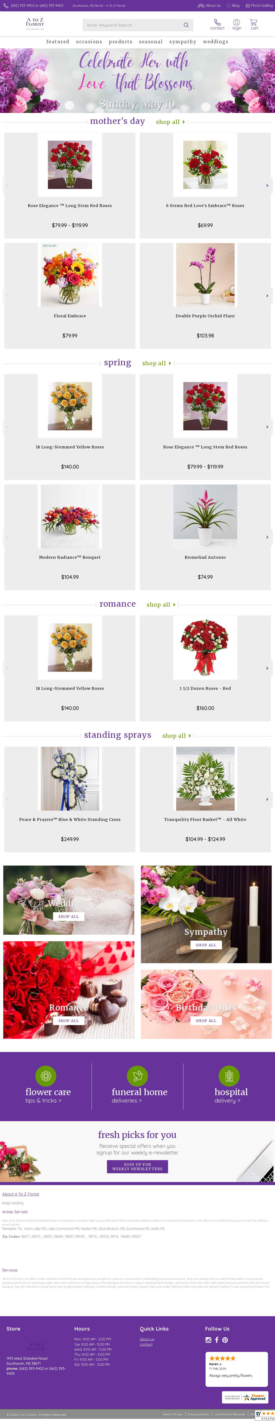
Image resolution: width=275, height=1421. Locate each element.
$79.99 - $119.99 (70, 225)
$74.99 (205, 577)
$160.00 (205, 708)
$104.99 (70, 577)
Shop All (168, 122)
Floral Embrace (70, 315)
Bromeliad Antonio (205, 557)
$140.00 (70, 466)
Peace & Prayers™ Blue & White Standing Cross (70, 819)
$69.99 (205, 225)
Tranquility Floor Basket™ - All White (205, 819)
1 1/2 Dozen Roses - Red (205, 688)
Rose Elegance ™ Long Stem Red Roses (70, 205)
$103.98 (205, 335)
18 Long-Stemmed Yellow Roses (70, 447)
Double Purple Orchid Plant (205, 315)
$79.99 (69, 335)
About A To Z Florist (20, 1194)
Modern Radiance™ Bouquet (70, 557)
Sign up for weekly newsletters (137, 1166)
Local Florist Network (229, 1414)
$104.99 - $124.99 (205, 839)
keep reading (12, 1203)
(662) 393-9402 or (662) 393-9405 (37, 5)
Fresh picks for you (137, 1142)
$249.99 (70, 839)
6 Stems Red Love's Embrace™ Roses (205, 205)
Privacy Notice (198, 1414)
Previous (7, 185)
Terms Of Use (172, 1414)
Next (268, 185)
